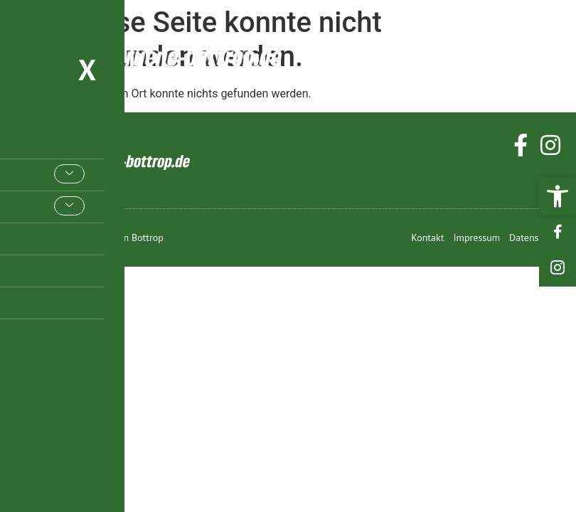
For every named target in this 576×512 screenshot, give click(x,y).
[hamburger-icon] (546, 55)
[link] (557, 196)
